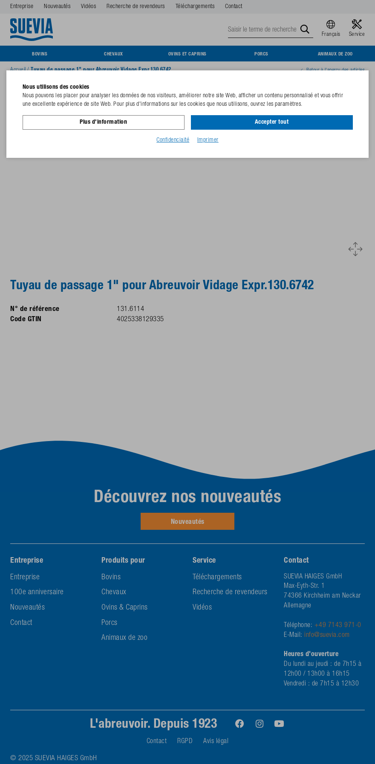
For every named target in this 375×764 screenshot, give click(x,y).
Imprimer (208, 140)
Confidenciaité (172, 140)
